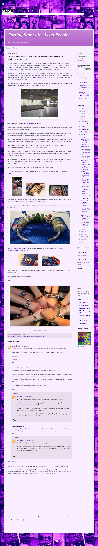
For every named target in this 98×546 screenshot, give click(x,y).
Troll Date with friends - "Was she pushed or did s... (85, 210)
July (82, 134)
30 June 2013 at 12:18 (23, 346)
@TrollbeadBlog (81, 255)
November (84, 124)
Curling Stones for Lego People (37, 34)
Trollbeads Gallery (84, 315)
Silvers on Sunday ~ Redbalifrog (85, 157)
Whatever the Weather (84, 161)
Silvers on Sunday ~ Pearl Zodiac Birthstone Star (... (85, 151)
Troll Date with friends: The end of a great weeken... (85, 181)
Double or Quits (85, 146)
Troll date (42, 336)
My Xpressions (83, 302)
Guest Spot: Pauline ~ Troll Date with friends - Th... (85, 218)
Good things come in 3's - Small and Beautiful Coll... (85, 174)
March (83, 234)
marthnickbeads (83, 305)
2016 (81, 111)
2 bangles (35, 73)
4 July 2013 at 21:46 (24, 426)
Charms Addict (83, 321)
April (82, 231)
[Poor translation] (11, 11)
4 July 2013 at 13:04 (27, 396)
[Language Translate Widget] (86, 56)
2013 (81, 119)
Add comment (12, 461)
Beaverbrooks (30, 123)
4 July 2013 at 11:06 (22, 368)
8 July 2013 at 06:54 (27, 440)
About (15, 48)
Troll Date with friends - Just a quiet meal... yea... (85, 189)
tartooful (81, 318)
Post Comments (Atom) (21, 520)
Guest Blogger (57, 65)
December (84, 121)
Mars (13, 346)
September (84, 129)
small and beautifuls (37, 77)
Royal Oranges (56, 248)
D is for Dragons (83, 82)
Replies (16, 393)
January (83, 239)
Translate (81, 60)
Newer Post (11, 516)
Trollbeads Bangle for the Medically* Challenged (85, 167)
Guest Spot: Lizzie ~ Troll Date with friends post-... (85, 142)
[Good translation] (5, 11)
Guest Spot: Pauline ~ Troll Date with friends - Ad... (85, 196)
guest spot (29, 336)
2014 (81, 116)
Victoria (14, 368)
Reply (13, 362)
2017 (81, 108)
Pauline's (18, 248)
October (83, 126)
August (83, 132)
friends (24, 336)
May (82, 229)
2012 (81, 243)
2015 (81, 113)
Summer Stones (17, 205)
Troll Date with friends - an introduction (85, 224)
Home (8, 48)
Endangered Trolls (84, 308)
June (82, 137)
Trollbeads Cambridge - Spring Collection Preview (84, 93)
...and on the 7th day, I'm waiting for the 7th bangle (84, 87)
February (83, 237)
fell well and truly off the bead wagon (37, 205)
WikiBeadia (82, 323)
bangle (13, 336)
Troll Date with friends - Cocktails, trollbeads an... (85, 203)
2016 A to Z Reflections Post (83, 78)
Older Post (68, 516)
